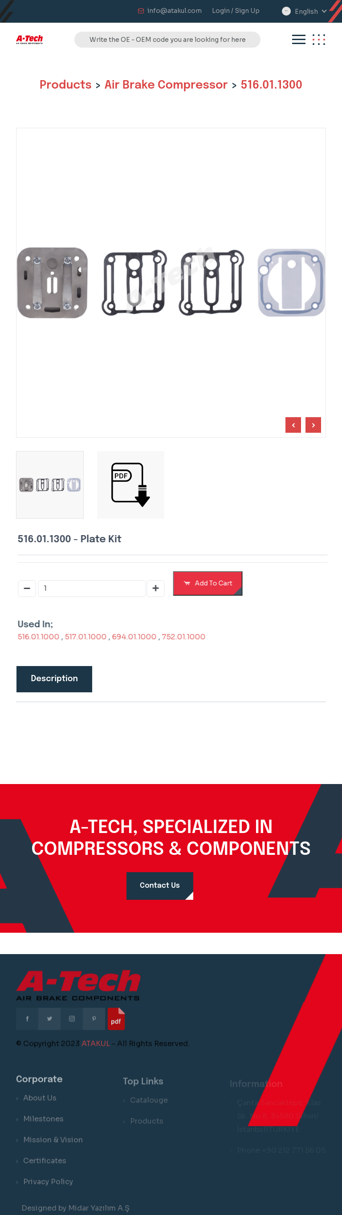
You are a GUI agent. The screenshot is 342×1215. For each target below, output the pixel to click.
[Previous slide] (311, 425)
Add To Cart (214, 583)
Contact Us (160, 886)
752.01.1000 (190, 637)
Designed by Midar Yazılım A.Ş (75, 1208)
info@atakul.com (174, 11)
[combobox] (310, 11)
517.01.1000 (92, 637)
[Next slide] (291, 425)
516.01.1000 (45, 637)
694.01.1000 (140, 637)
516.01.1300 (271, 85)
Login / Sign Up (236, 11)
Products (66, 85)
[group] (129, 485)
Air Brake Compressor (166, 85)
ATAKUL (95, 1050)
